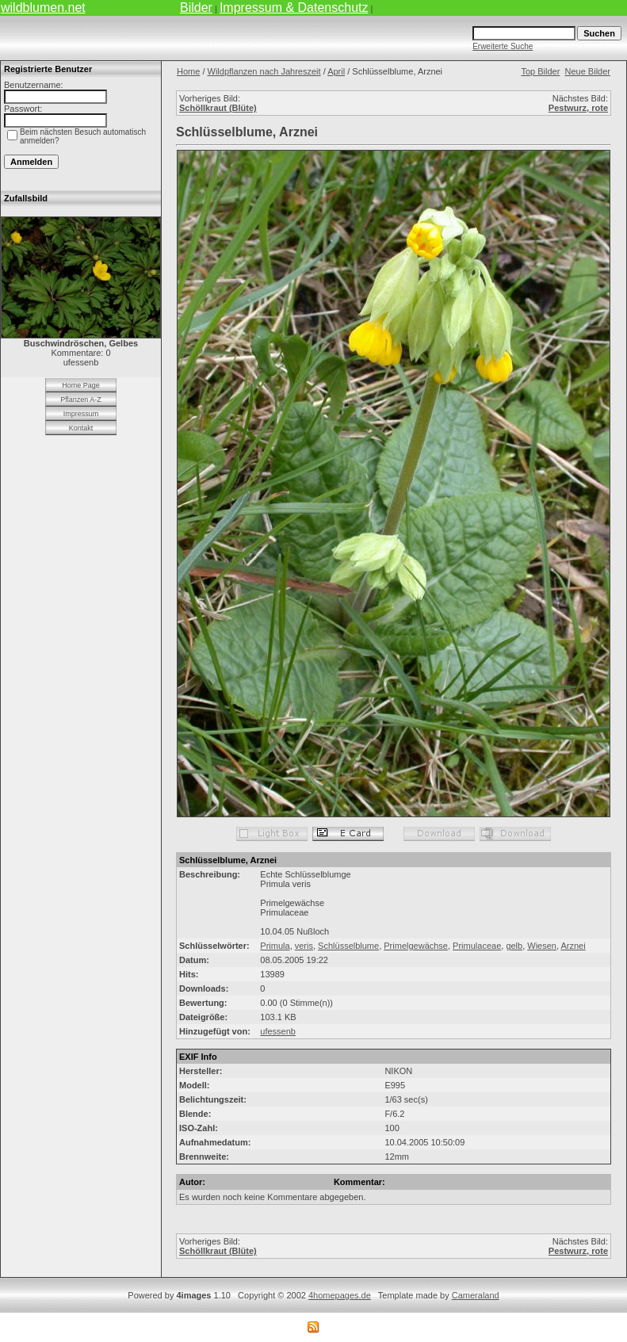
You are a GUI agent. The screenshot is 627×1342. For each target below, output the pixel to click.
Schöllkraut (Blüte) (218, 108)
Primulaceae (477, 945)
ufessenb (278, 1031)
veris (304, 945)
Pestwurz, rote (578, 108)
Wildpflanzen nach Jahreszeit (264, 71)
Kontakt (81, 428)
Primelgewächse (416, 945)
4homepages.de (339, 1295)
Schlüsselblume (348, 945)
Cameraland (475, 1295)
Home (188, 71)
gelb (514, 945)
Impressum (81, 414)
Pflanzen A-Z (80, 399)
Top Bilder (540, 71)
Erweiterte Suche (502, 46)
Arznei (573, 945)
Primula (274, 945)
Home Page (81, 385)
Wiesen (541, 945)
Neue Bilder (587, 71)
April (336, 71)
